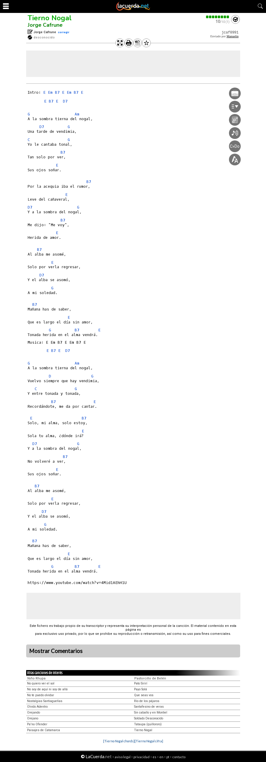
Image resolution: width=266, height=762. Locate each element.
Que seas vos (143, 695)
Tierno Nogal (50, 18)
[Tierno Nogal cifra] (149, 741)
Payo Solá (140, 689)
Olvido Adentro (37, 707)
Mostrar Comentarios (56, 651)
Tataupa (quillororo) (148, 724)
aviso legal (123, 757)
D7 (65, 101)
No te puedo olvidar (40, 695)
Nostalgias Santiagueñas (44, 701)
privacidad (141, 757)
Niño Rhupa (36, 678)
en (161, 757)
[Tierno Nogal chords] (119, 741)
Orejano (32, 718)
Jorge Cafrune (45, 24)
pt (167, 757)
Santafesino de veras (149, 707)
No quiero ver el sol (40, 683)
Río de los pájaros (146, 701)
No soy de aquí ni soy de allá (47, 689)
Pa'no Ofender (37, 724)
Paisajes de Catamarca (43, 730)
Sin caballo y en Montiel (150, 712)
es (154, 757)
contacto (178, 757)
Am (77, 114)
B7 (57, 92)
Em (50, 92)
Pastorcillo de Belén (150, 678)
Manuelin (233, 36)
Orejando (33, 712)
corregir (63, 32)
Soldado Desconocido (148, 718)
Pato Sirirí (140, 683)
